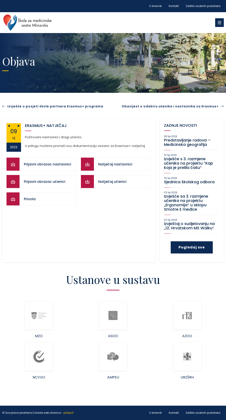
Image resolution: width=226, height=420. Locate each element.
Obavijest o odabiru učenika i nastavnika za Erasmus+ (173, 106)
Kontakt (174, 6)
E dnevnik (155, 6)
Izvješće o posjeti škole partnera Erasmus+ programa (55, 106)
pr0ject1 (69, 413)
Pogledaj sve (192, 247)
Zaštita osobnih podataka (203, 6)
